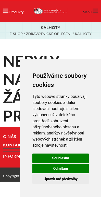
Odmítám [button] (60, 168)
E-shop (15, 34)
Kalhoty (83, 34)
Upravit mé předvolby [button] (61, 179)
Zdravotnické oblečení (48, 34)
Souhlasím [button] (60, 158)
